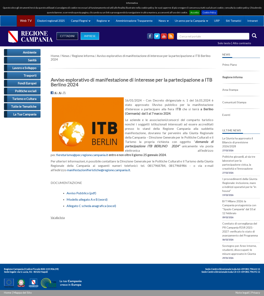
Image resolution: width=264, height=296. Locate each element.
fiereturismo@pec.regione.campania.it (82, 155)
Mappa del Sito (23, 292)
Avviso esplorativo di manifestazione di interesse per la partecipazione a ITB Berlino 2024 (131, 57)
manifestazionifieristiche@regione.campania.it (98, 170)
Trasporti (29, 75)
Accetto (195, 12)
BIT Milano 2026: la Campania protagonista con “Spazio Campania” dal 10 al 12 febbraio (239, 207)
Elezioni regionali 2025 (51, 20)
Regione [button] (103, 20)
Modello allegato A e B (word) (87, 199)
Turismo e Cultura (24, 99)
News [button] (164, 20)
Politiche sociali (25, 91)
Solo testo (224, 43)
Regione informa (83, 56)
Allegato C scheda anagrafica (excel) (91, 206)
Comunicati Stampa (234, 102)
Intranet (252, 20)
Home (55, 56)
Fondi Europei (27, 83)
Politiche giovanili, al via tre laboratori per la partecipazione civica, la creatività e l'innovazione (238, 162)
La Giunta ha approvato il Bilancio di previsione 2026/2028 (237, 142)
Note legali (242, 292)
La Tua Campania (24, 114)
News (66, 56)
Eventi (226, 114)
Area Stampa (230, 89)
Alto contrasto (242, 43)
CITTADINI (67, 36)
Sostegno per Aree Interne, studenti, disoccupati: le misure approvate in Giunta (239, 249)
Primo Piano (229, 64)
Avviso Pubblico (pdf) (81, 193)
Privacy (255, 292)
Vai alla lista (58, 217)
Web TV (26, 20)
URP (217, 20)
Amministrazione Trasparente (134, 20)
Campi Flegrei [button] (80, 20)
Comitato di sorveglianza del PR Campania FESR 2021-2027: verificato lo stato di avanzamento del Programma (240, 229)
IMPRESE (90, 36)
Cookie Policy (209, 12)
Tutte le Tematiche (23, 106)
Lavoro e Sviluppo (24, 68)
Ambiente (29, 52)
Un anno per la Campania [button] (191, 20)
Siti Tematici (233, 20)
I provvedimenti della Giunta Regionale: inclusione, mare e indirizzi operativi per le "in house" (239, 184)
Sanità (32, 60)
